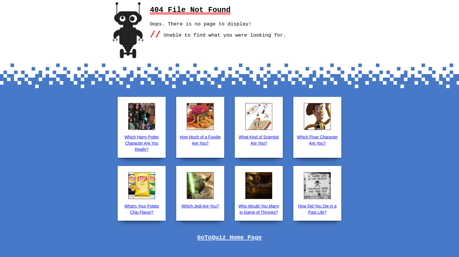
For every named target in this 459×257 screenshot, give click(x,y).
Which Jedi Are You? (200, 206)
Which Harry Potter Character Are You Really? (141, 143)
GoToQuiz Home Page (229, 238)
